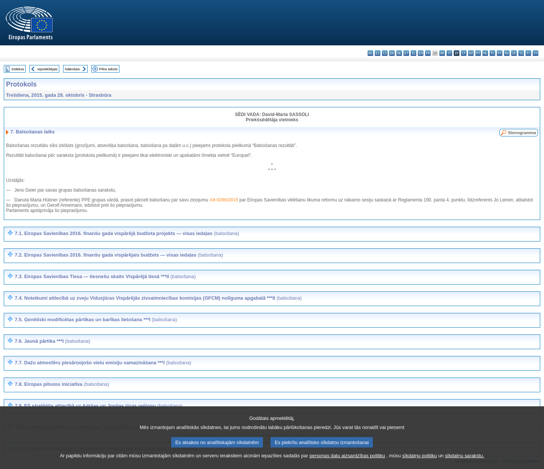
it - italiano (449, 53)
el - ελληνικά (413, 53)
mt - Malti (478, 53)
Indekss (18, 69)
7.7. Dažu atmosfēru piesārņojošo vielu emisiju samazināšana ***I (103, 362)
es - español (377, 53)
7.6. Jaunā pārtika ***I (52, 341)
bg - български (370, 53)
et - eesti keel (406, 53)
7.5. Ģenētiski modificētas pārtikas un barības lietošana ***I (96, 319)
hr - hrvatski (442, 53)
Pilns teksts (108, 69)
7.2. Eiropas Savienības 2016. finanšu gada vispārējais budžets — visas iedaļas (119, 255)
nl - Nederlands (485, 53)
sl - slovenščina (521, 53)
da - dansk (392, 53)
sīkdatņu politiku (419, 463)
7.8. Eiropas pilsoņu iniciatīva (62, 384)
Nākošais (72, 69)
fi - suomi (528, 53)
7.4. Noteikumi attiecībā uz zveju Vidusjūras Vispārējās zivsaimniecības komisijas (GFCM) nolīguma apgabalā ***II (158, 298)
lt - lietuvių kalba (464, 53)
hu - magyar (471, 53)
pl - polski (492, 53)
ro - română (507, 53)
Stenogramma (522, 132)
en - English (420, 53)
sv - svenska (535, 53)
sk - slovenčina (514, 53)
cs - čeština (385, 53)
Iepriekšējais (47, 69)
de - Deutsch (399, 53)
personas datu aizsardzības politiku (347, 463)
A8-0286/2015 (223, 200)
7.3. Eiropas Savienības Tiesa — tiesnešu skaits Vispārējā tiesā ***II (105, 276)
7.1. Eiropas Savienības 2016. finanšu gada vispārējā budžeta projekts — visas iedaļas (127, 233)
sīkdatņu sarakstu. (464, 463)
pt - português (499, 53)
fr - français (428, 53)
